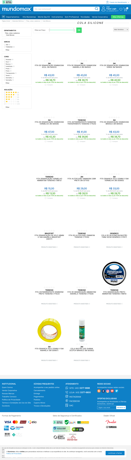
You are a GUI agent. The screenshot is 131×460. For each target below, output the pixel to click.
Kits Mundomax (29, 17)
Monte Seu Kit (44, 17)
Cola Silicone (47, 21)
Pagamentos (39, 397)
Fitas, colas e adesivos (33, 21)
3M (8, 44)
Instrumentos (57, 17)
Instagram (75, 397)
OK (79, 30)
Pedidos (37, 400)
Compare (50, 85)
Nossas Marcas (8, 394)
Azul (8, 62)
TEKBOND (10, 47)
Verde (9, 75)
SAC (71, 405)
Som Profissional (72, 17)
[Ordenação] (121, 29)
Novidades (85, 17)
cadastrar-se (112, 11)
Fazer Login (111, 9)
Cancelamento (39, 390)
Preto (9, 71)
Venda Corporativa (100, 17)
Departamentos (12, 17)
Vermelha (10, 78)
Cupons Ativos (39, 403)
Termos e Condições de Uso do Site (16, 403)
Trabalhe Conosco (9, 397)
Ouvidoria (6, 406)
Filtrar (7, 50)
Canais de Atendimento (118, 2)
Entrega (37, 394)
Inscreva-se (121, 407)
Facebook (74, 401)
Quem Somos (7, 387)
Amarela (9, 59)
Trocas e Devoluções (42, 406)
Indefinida (10, 66)
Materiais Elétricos (18, 21)
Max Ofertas (118, 17)
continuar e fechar (115, 453)
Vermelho (10, 80)
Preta (8, 68)
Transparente (11, 73)
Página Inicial (6, 21)
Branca (9, 64)
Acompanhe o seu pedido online (46, 387)
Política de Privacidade (11, 400)
